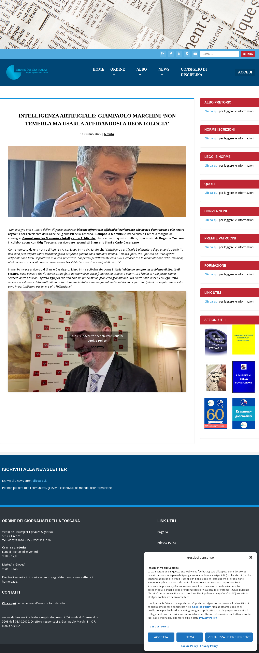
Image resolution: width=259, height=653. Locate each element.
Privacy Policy (208, 618)
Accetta (161, 637)
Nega (190, 637)
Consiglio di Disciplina (194, 72)
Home (98, 69)
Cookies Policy (201, 607)
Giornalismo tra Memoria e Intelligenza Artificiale (58, 238)
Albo (141, 69)
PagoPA (162, 532)
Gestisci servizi (160, 626)
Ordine (117, 69)
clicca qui (39, 481)
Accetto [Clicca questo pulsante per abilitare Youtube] (97, 347)
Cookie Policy (189, 646)
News (163, 69)
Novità (109, 134)
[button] (251, 557)
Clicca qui (211, 111)
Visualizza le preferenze (229, 637)
